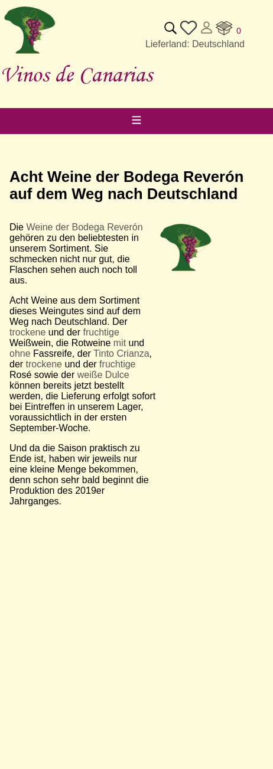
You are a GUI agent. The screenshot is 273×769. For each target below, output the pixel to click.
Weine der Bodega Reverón (84, 227)
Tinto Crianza (121, 353)
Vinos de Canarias (76, 74)
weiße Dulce (103, 375)
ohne (20, 353)
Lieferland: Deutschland (195, 44)
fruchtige (101, 332)
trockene (27, 332)
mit (119, 343)
